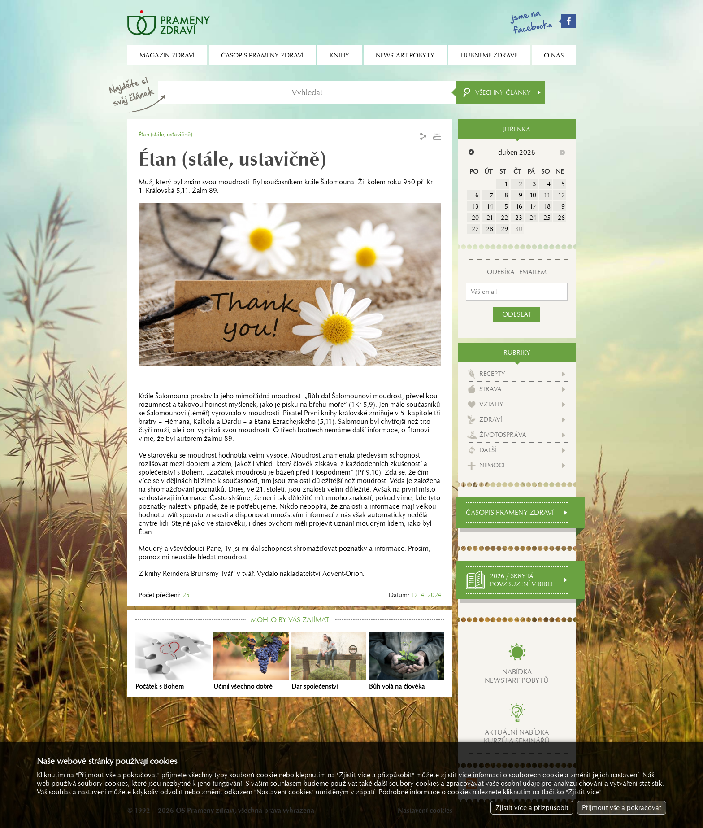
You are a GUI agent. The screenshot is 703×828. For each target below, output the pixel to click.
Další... (489, 450)
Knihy (339, 55)
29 (504, 229)
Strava (490, 389)
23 (518, 218)
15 (504, 206)
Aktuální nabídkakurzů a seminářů (517, 736)
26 (561, 218)
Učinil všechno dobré (251, 661)
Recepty (492, 374)
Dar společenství (329, 661)
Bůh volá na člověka (406, 661)
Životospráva (502, 435)
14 (489, 206)
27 (475, 229)
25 (547, 218)
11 (547, 195)
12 (561, 195)
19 (561, 206)
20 (475, 218)
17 (532, 206)
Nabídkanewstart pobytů (517, 675)
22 (504, 218)
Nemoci (492, 465)
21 (489, 218)
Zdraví (490, 419)
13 (475, 206)
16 (519, 206)
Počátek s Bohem (173, 661)
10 (532, 195)
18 (547, 206)
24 (532, 218)
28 (489, 229)
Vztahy (491, 404)
